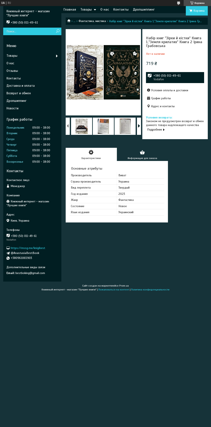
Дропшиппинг (144, 9)
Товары (86, 9)
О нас (104, 9)
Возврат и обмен (18, 93)
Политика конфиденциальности (150, 289)
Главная (70, 9)
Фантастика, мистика (92, 21)
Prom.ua (124, 285)
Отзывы (12, 71)
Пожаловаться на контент (113, 289)
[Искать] (57, 31)
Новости (12, 108)
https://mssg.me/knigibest (28, 248)
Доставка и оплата (20, 86)
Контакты (121, 9)
